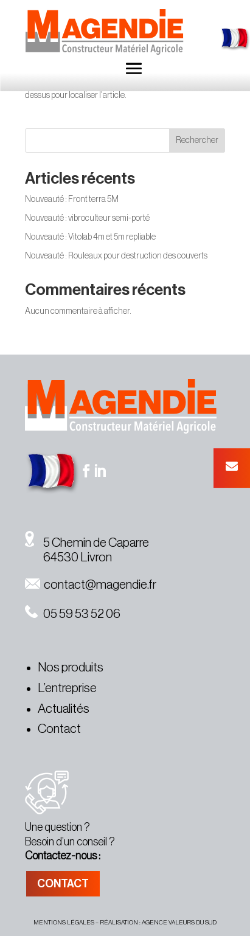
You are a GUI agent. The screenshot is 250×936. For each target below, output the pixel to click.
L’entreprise (67, 688)
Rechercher (197, 140)
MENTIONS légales (63, 923)
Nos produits (70, 667)
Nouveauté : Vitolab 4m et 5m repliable (90, 237)
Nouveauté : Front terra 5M (72, 199)
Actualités (63, 708)
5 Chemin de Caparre (87, 542)
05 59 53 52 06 (72, 614)
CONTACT (63, 883)
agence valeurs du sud (179, 923)
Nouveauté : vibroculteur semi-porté (87, 218)
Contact (59, 729)
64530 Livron (68, 557)
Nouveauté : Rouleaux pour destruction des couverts (116, 256)
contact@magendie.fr (90, 584)
